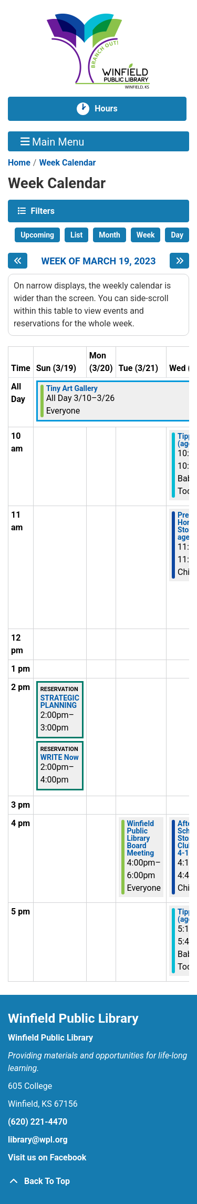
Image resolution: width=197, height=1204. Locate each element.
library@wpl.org (38, 1140)
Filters (41, 210)
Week (146, 235)
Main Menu (52, 141)
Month (109, 235)
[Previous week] (17, 261)
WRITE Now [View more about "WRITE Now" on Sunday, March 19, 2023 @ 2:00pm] (59, 757)
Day (177, 235)
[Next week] (179, 261)
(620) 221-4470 (37, 1122)
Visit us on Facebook (47, 1157)
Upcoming (37, 235)
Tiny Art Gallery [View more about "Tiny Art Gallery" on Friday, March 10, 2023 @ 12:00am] (72, 388)
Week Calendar (67, 163)
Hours (110, 108)
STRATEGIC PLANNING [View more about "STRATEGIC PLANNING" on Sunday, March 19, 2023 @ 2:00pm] (59, 701)
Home (19, 163)
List (76, 235)
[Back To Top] (98, 1181)
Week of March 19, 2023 (98, 260)
